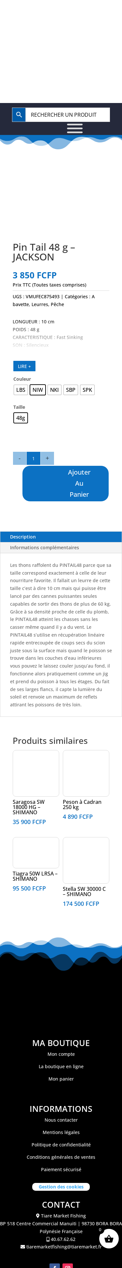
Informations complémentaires (44, 547)
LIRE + (24, 366)
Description (23, 537)
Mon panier (61, 1079)
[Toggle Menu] (75, 128)
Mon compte (61, 1054)
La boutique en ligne (61, 1066)
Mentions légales (61, 1132)
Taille (19, 407)
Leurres (40, 304)
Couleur (22, 379)
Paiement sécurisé (61, 1169)
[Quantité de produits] (33, 458)
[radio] (21, 390)
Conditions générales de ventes (61, 1157)
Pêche (57, 304)
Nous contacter (61, 1120)
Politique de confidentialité (61, 1145)
